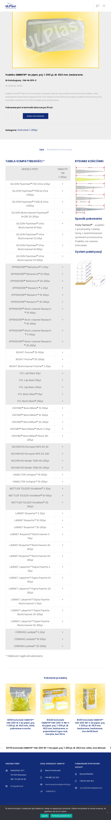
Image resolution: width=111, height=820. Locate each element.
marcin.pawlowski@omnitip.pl (58, 784)
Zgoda (44, 816)
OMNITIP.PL (51, 791)
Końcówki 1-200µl (27, 130)
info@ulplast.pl (16, 786)
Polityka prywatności (61, 816)
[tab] (41, 149)
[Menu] (103, 6)
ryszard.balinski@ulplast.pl (91, 788)
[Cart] (96, 6)
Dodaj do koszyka (35, 116)
